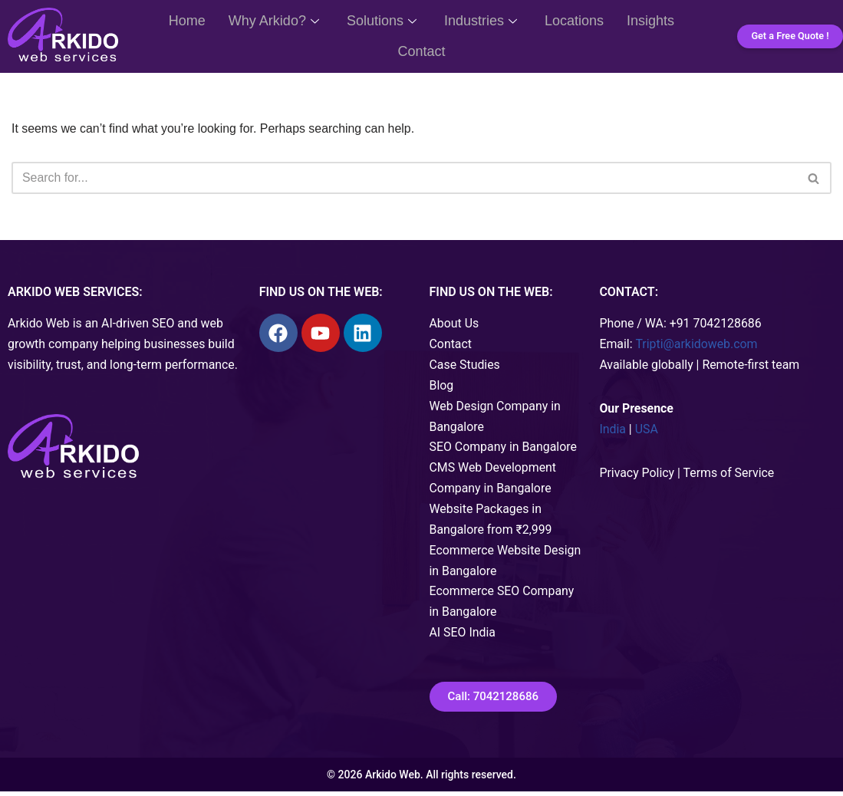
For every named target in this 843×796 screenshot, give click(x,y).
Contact (421, 51)
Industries (480, 20)
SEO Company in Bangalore (504, 449)
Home (187, 20)
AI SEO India (463, 637)
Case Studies (465, 366)
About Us (454, 324)
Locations (574, 20)
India (612, 431)
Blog (442, 387)
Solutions (382, 20)
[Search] (404, 179)
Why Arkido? (274, 20)
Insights (650, 20)
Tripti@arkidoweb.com (697, 345)
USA (646, 431)
